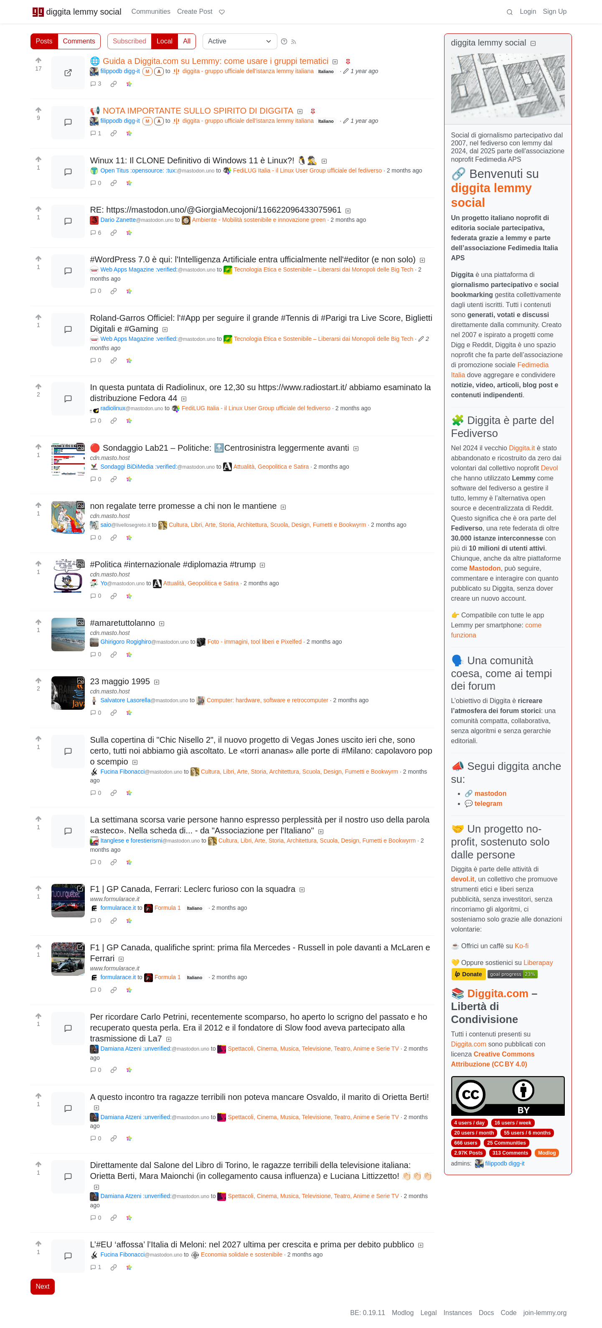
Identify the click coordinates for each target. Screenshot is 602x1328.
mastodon (490, 793)
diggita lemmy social (77, 11)
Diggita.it (522, 448)
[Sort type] (240, 41)
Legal (428, 1312)
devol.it (463, 879)
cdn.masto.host (110, 458)
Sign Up (555, 11)
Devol (549, 468)
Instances (458, 1312)
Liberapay (538, 962)
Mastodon (485, 568)
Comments (79, 41)
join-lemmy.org (545, 1312)
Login (528, 11)
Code (509, 1312)
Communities (151, 11)
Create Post (194, 11)
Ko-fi (521, 946)
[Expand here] (68, 459)
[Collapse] (533, 43)
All (187, 41)
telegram (489, 803)
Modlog (547, 1153)
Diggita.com (497, 993)
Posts (44, 41)
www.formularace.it (114, 899)
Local (165, 41)
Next (43, 1286)
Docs (486, 1312)
